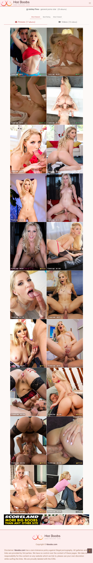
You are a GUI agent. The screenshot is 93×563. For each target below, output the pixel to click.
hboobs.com (51, 544)
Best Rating (46, 17)
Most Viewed (57, 17)
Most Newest (35, 17)
